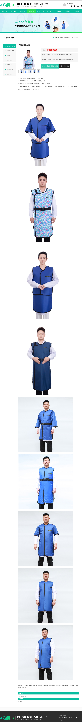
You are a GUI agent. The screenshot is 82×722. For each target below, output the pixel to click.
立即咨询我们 (64, 66)
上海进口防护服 (58, 685)
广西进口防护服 (32, 685)
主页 (61, 37)
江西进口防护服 (25, 685)
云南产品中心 (67, 37)
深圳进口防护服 (39, 685)
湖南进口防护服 (52, 685)
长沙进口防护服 (45, 685)
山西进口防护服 (71, 685)
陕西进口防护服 (65, 685)
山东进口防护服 (24, 687)
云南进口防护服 (75, 37)
